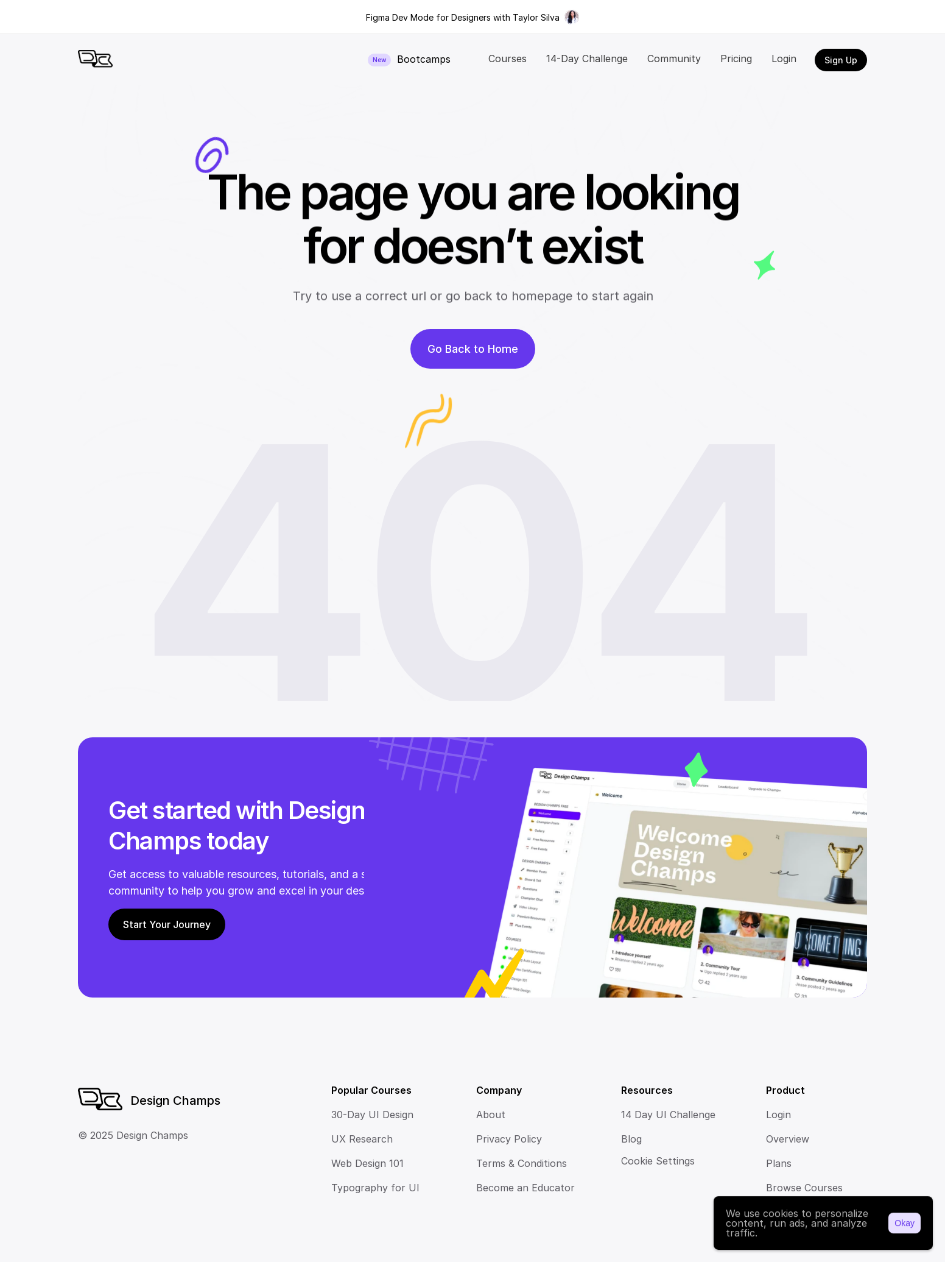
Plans (779, 1163)
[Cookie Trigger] (658, 1161)
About (490, 1114)
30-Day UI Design (372, 1114)
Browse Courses (804, 1188)
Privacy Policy (509, 1139)
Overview (787, 1139)
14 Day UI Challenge (668, 1114)
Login (778, 1114)
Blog (631, 1139)
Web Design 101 (367, 1163)
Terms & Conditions (521, 1163)
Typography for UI (375, 1188)
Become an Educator (525, 1188)
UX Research (362, 1139)
